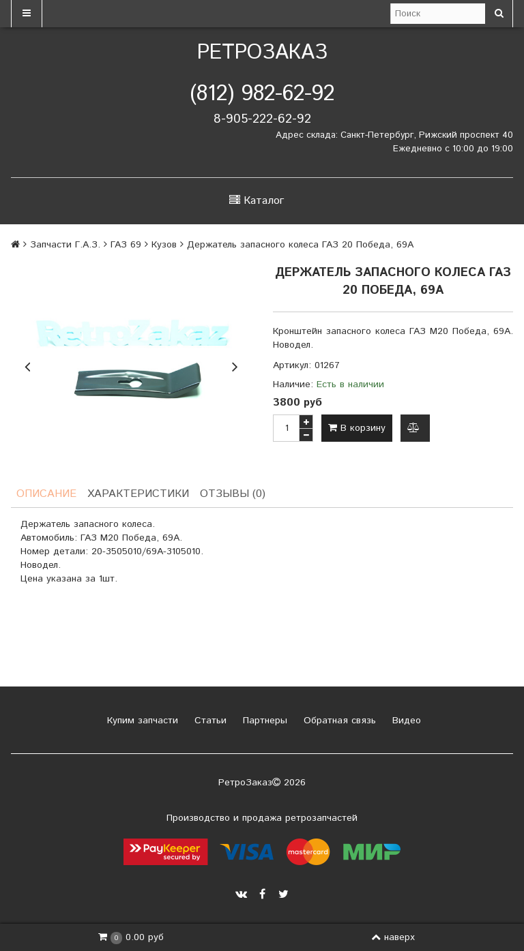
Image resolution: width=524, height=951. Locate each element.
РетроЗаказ (262, 52)
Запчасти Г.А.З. (65, 245)
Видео (405, 720)
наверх (393, 937)
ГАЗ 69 (126, 245)
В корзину (356, 428)
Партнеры (263, 720)
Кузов (164, 245)
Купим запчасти (141, 720)
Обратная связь (338, 720)
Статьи (209, 720)
